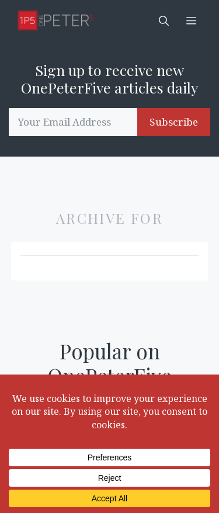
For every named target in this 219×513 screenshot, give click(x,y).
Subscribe (174, 122)
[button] (164, 20)
